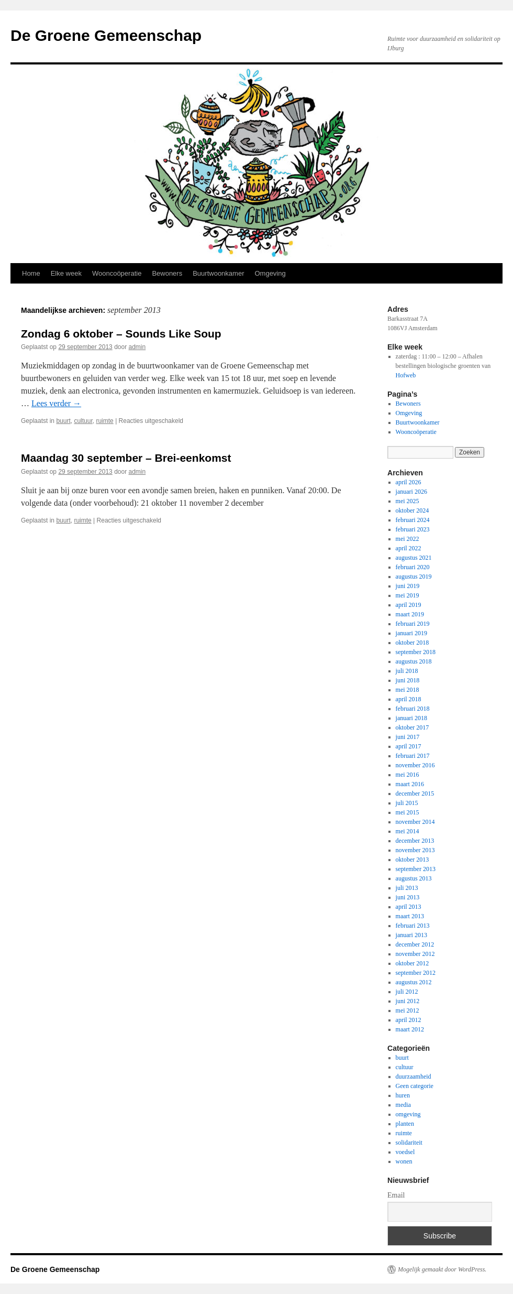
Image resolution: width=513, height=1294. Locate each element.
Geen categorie (414, 1086)
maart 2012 (410, 1029)
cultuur (83, 421)
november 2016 (415, 765)
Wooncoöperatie (116, 273)
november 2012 (415, 954)
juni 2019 (408, 586)
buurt (63, 421)
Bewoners (167, 273)
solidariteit (409, 1142)
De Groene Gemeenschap (106, 35)
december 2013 (415, 840)
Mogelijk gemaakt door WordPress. (442, 1269)
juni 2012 (408, 1001)
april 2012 (408, 1020)
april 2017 (408, 746)
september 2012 (416, 972)
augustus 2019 (414, 576)
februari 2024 (413, 520)
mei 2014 (407, 831)
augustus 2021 (414, 557)
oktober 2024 (412, 510)
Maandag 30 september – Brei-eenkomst (126, 458)
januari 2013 (411, 935)
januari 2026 (411, 491)
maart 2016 (410, 784)
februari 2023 (413, 529)
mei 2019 (407, 595)
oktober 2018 (412, 642)
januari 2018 (411, 718)
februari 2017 (413, 755)
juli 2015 (407, 803)
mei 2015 (407, 812)
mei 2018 (407, 689)
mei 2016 (407, 774)
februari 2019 (413, 623)
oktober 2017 (412, 727)
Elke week (66, 273)
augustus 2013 (414, 878)
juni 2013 (408, 897)
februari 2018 (413, 708)
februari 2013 (413, 925)
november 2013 (415, 850)
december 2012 (415, 944)
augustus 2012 (414, 982)
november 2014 (415, 821)
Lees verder (56, 403)
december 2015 (415, 793)
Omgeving (269, 273)
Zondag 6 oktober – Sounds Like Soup (121, 334)
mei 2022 (407, 538)
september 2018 (416, 652)
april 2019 (408, 604)
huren (403, 1095)
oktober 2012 (412, 963)
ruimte (104, 421)
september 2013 (416, 869)
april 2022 (408, 548)
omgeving (408, 1114)
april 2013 (408, 906)
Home (31, 273)
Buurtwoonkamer (218, 273)
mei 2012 (407, 1010)
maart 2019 (410, 614)
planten (405, 1123)
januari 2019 (411, 633)
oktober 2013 (412, 859)
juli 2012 (407, 991)
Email (396, 1195)
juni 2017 (408, 737)
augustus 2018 (414, 661)
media (403, 1104)
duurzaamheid (413, 1076)
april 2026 (408, 482)
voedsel (405, 1152)
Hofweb (406, 375)
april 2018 (408, 699)
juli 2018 (407, 671)
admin (137, 347)
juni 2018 (408, 680)
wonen (404, 1161)
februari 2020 (413, 567)
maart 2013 (410, 916)
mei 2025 (407, 501)
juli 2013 (407, 887)
